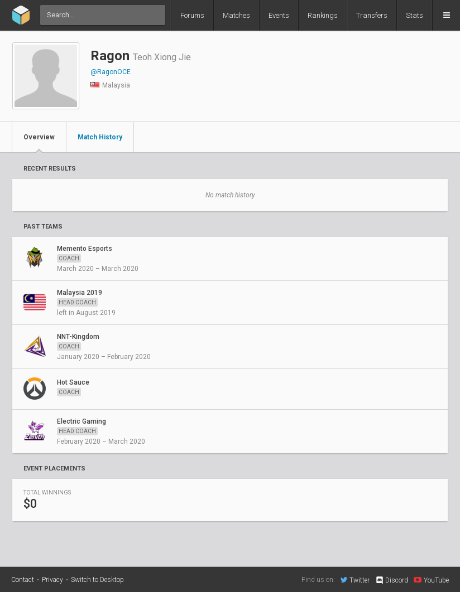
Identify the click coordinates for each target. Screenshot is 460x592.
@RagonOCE (110, 72)
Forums (192, 15)
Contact (22, 579)
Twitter (355, 580)
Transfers (371, 15)
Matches (236, 15)
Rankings (323, 15)
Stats (414, 15)
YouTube (431, 580)
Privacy (52, 579)
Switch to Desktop (97, 579)
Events (279, 15)
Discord (391, 580)
